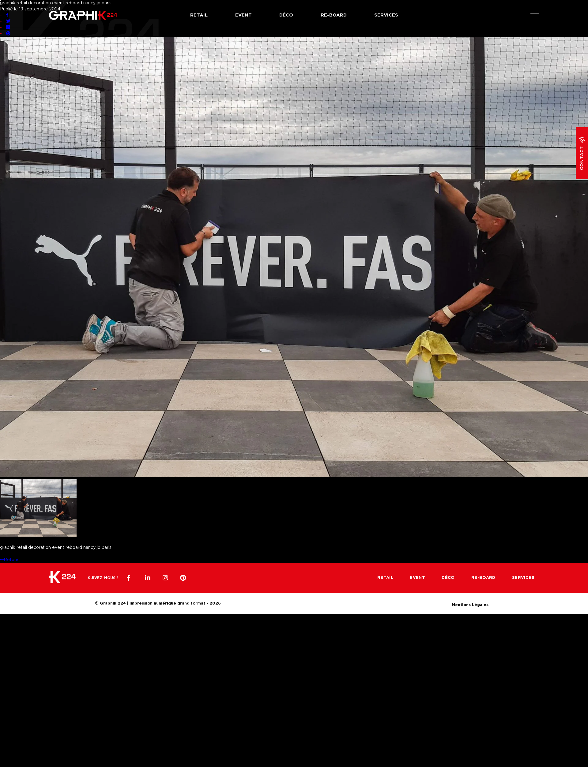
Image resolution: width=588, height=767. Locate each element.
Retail (199, 15)
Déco (286, 15)
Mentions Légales (470, 604)
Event (243, 15)
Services (386, 15)
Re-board (334, 15)
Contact (582, 153)
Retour (9, 560)
